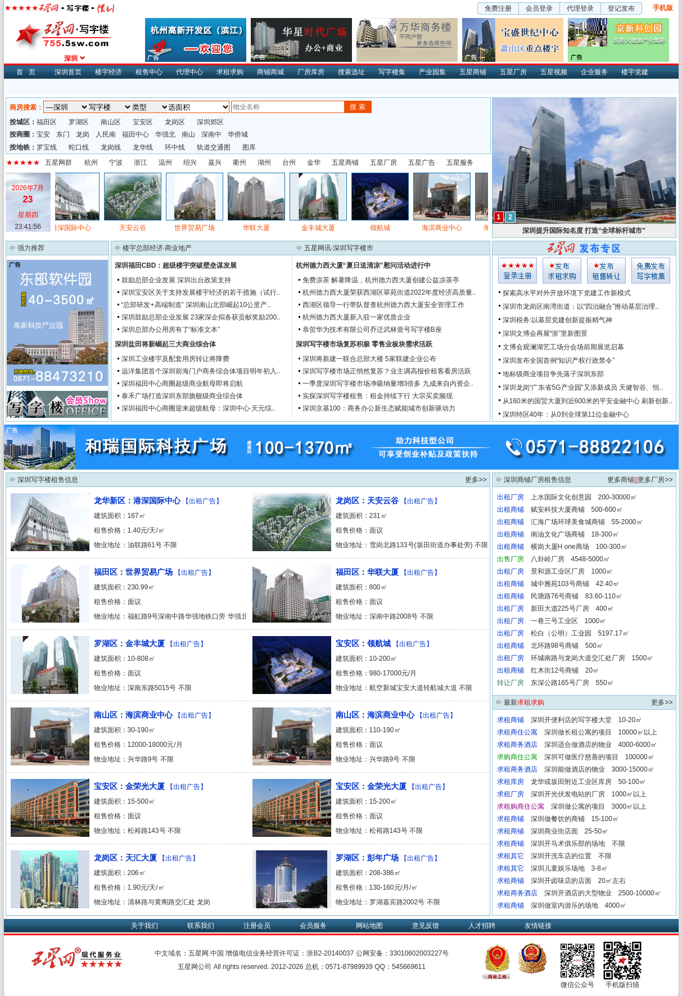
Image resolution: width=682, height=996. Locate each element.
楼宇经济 (108, 72)
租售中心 (149, 72)
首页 (28, 72)
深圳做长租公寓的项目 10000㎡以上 (600, 732)
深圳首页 (68, 72)
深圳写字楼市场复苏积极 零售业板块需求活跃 (364, 344)
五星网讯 (317, 248)
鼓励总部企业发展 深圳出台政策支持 (176, 280)
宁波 (116, 162)
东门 (63, 134)
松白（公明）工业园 (561, 633)
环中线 (175, 147)
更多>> (475, 480)
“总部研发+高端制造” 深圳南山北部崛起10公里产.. (196, 305)
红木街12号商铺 (555, 670)
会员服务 (313, 926)
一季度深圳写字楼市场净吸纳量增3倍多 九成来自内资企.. (388, 383)
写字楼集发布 (650, 270)
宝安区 (143, 122)
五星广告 (421, 162)
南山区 (111, 122)
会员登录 (539, 8)
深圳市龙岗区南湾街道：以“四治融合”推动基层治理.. (581, 306)
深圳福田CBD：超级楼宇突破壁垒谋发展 (176, 265)
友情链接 (538, 926)
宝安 (43, 134)
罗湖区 (79, 122)
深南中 (211, 134)
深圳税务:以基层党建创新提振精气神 (557, 320)
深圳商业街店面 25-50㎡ (570, 831)
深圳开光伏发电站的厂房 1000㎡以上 (589, 794)
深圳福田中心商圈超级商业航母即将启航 (182, 383)
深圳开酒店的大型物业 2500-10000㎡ (602, 893)
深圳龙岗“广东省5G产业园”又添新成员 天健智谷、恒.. (583, 387)
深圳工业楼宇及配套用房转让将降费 (175, 359)
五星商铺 (472, 72)
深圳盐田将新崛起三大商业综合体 (165, 344)
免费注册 (498, 8)
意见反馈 (425, 926)
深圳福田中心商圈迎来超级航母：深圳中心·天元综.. (198, 408)
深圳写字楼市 (353, 248)
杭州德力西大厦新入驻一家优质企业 (356, 317)
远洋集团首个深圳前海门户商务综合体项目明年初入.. (201, 371)
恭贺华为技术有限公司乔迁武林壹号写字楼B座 (372, 329)
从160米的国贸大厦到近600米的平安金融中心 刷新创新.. (587, 401)
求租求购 (229, 72)
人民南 (106, 134)
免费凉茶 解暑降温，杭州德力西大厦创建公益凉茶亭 (380, 280)
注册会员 (256, 926)
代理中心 (189, 72)
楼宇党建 (634, 72)
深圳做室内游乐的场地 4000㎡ (579, 905)
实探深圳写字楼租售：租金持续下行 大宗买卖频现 (377, 396)
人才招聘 (481, 926)
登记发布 (621, 8)
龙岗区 (175, 122)
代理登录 (580, 8)
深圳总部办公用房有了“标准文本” (170, 329)
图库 (249, 147)
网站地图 (369, 926)
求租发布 (562, 270)
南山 (188, 134)
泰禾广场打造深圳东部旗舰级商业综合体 (182, 396)
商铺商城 (270, 72)
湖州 (264, 162)
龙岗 (82, 134)
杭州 (91, 162)
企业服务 (594, 72)
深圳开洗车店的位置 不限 (571, 856)
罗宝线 (47, 147)
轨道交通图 (214, 147)
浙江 (140, 162)
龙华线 (143, 147)
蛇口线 (79, 147)
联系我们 (200, 926)
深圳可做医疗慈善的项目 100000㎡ (599, 757)
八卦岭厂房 (547, 559)
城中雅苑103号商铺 (560, 584)
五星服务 (459, 162)
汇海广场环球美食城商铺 (568, 522)
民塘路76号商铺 (555, 596)
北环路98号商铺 (555, 646)
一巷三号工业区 (554, 621)
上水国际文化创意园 (561, 497)
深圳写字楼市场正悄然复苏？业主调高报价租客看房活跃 (386, 371)
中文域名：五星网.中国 (189, 953)
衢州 (239, 162)
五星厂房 (513, 72)
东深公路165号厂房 (560, 683)
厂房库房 (310, 72)
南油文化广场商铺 (558, 534)
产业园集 (432, 72)
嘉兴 (215, 162)
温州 (165, 162)
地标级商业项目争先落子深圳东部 (553, 374)
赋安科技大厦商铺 (558, 509)
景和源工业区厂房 (558, 571)
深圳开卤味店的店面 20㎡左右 (578, 881)
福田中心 (135, 134)
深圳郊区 (210, 122)
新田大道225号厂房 (560, 608)
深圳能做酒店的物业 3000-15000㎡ (599, 769)
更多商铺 (620, 480)
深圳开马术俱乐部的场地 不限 (578, 844)
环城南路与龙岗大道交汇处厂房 (578, 658)
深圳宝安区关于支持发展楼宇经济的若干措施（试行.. (201, 292)
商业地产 (178, 248)
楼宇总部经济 (143, 248)
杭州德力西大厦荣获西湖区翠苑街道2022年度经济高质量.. (389, 292)
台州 (289, 162)
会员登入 (517, 270)
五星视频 (553, 72)
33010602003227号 (419, 953)
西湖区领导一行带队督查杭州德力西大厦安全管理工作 (383, 305)
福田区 (47, 122)
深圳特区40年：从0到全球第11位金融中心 (566, 414)
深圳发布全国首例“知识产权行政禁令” (559, 360)
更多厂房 (651, 480)
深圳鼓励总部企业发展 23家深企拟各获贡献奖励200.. (201, 317)
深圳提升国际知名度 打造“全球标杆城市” (583, 231)
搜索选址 (351, 72)
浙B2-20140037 (330, 953)
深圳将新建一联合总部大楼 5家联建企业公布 (369, 359)
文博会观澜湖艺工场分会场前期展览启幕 (563, 347)
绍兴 (190, 162)
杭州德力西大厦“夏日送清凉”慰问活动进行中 (363, 265)
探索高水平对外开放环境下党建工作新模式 (567, 293)
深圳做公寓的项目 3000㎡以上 (599, 806)
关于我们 (144, 926)
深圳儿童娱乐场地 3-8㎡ (569, 868)
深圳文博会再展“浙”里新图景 (545, 333)
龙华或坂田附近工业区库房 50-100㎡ (588, 782)
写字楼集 (391, 72)
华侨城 (238, 134)
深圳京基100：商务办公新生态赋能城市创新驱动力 (378, 408)
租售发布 (606, 270)
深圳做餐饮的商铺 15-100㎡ (575, 819)
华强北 (165, 134)
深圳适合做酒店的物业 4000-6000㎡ (600, 745)
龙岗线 (111, 147)
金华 (313, 162)
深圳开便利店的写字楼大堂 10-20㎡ (587, 720)
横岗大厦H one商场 (560, 547)
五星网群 (58, 162)
